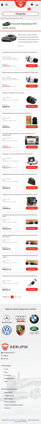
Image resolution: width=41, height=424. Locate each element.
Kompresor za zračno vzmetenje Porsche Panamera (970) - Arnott (19, 194)
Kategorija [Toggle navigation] (21, 13)
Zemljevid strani (9, 378)
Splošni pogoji (9, 399)
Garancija (7, 408)
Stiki (6, 381)
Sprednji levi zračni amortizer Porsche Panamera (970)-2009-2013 (19, 276)
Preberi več (20, 46)
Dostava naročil (9, 395)
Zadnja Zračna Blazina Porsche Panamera (13, 93)
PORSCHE (5, 18)
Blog (6, 372)
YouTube (4, 358)
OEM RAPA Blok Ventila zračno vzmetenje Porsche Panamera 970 (19, 174)
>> (19, 297)
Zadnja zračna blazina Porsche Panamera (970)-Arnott (16, 113)
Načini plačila (8, 392)
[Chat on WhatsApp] (7, 4)
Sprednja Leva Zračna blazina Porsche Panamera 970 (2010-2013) (19, 52)
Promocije (8, 375)
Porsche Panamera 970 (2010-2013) (16, 18)
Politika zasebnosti (10, 402)
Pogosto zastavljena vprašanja (14, 405)
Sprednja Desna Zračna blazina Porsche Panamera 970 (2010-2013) (20, 72)
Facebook (4, 355)
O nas (6, 369)
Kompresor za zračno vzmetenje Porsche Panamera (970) (17, 154)
